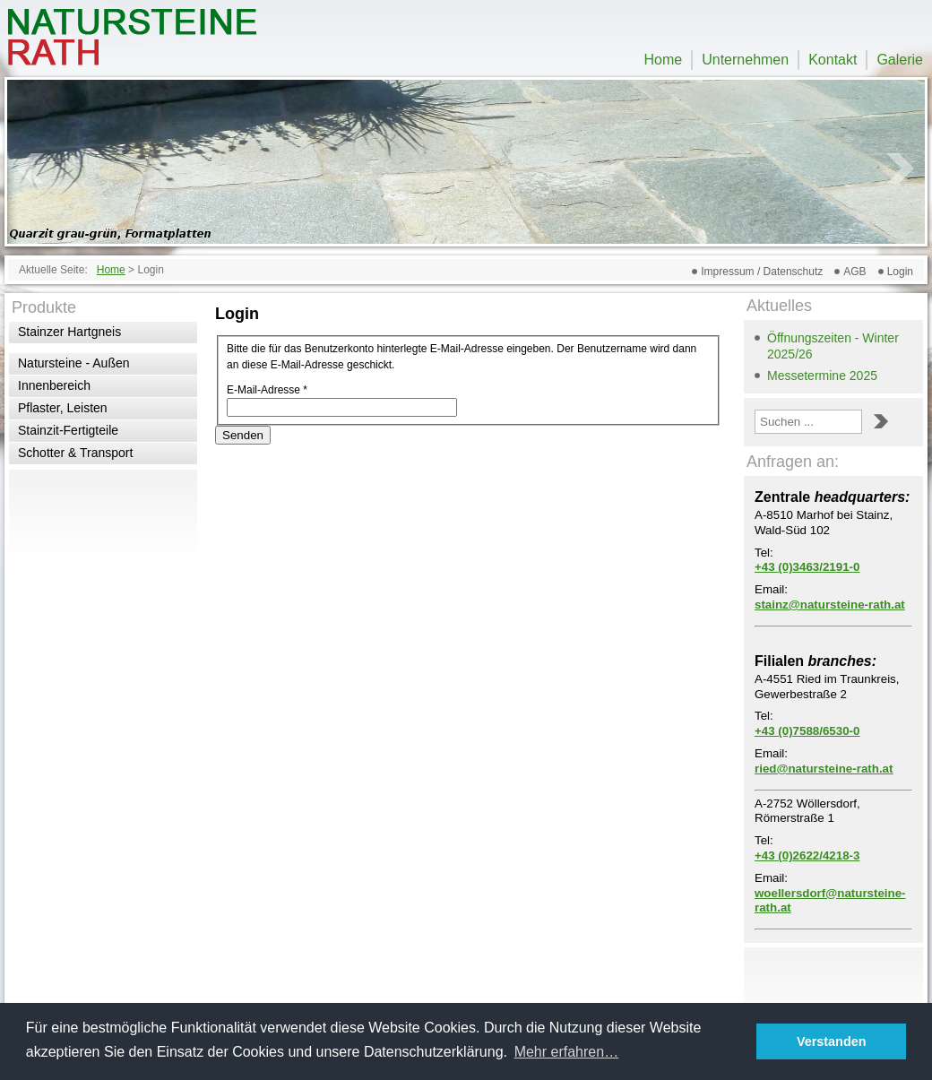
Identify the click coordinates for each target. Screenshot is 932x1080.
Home (663, 59)
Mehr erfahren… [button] (566, 1051)
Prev (30, 168)
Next (901, 168)
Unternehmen (745, 59)
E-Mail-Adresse (267, 390)
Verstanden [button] (832, 1041)
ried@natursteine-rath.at (824, 768)
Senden (242, 435)
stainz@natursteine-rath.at (830, 604)
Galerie (899, 59)
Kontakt (832, 59)
